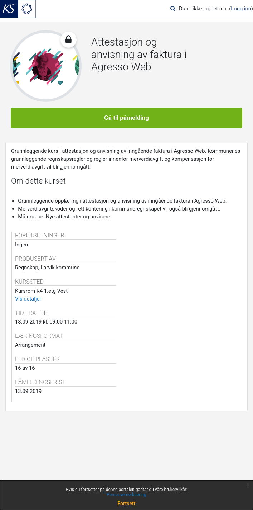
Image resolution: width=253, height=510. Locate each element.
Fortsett (127, 503)
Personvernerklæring (126, 494)
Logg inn (241, 8)
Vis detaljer (28, 299)
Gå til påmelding (126, 117)
